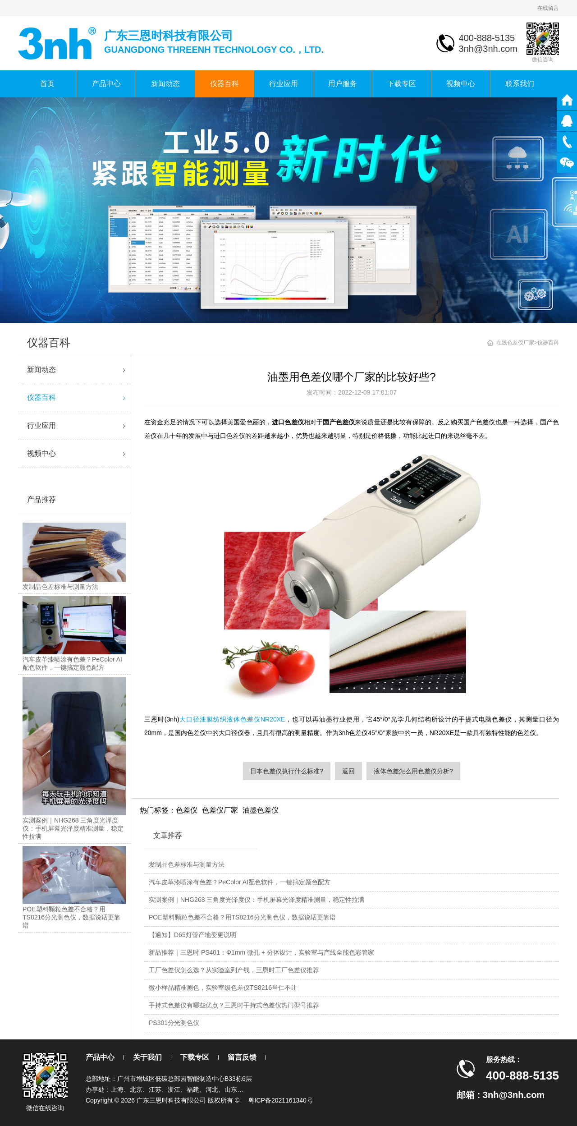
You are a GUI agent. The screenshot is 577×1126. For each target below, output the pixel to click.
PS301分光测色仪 (174, 1022)
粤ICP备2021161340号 (280, 1100)
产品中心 (106, 83)
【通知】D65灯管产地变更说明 (192, 934)
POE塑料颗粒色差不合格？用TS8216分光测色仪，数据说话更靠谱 (242, 917)
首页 (47, 83)
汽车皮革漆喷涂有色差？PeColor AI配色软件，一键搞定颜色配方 (239, 882)
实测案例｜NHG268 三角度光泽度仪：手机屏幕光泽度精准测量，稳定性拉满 (256, 899)
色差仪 (186, 810)
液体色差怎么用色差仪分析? (413, 771)
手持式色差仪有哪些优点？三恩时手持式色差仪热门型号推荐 (234, 1005)
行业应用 (283, 83)
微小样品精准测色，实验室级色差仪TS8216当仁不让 (223, 987)
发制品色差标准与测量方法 (186, 864)
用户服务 (342, 83)
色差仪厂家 (220, 810)
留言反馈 (242, 1057)
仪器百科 (224, 83)
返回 (348, 771)
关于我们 (147, 1057)
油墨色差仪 (261, 810)
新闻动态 (165, 83)
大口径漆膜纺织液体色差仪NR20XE (232, 719)
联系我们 (519, 83)
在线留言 (548, 8)
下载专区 (401, 83)
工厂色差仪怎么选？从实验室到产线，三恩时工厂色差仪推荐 (234, 970)
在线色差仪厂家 (515, 343)
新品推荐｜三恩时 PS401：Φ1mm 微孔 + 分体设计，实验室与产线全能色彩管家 (261, 952)
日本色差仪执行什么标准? (286, 771)
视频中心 (460, 83)
